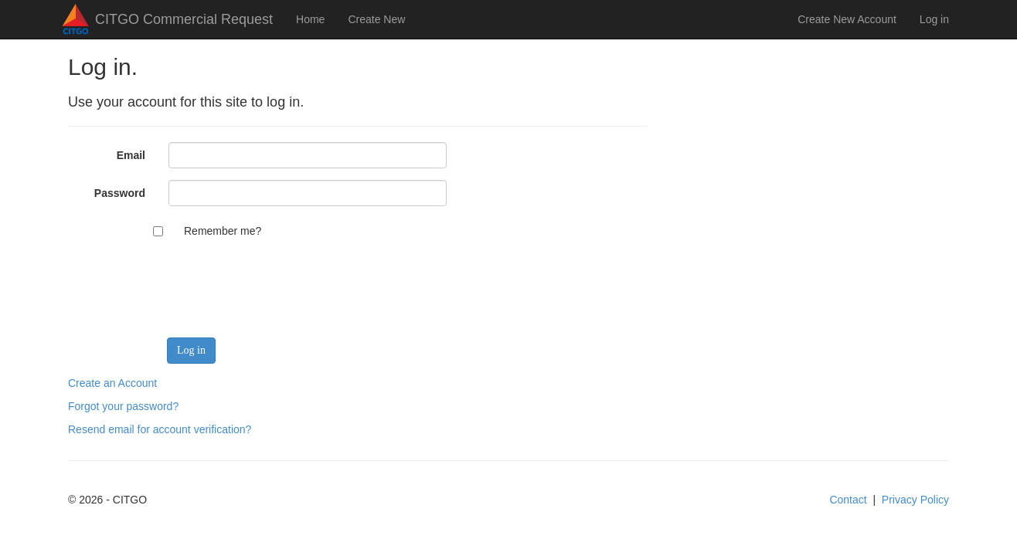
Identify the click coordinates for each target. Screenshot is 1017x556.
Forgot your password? (123, 406)
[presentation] (285, 280)
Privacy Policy (915, 499)
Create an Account (112, 383)
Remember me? (222, 231)
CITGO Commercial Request (184, 19)
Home (310, 19)
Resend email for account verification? (159, 429)
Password (119, 193)
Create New (376, 19)
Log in (934, 19)
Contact (847, 499)
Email (131, 155)
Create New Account (847, 19)
